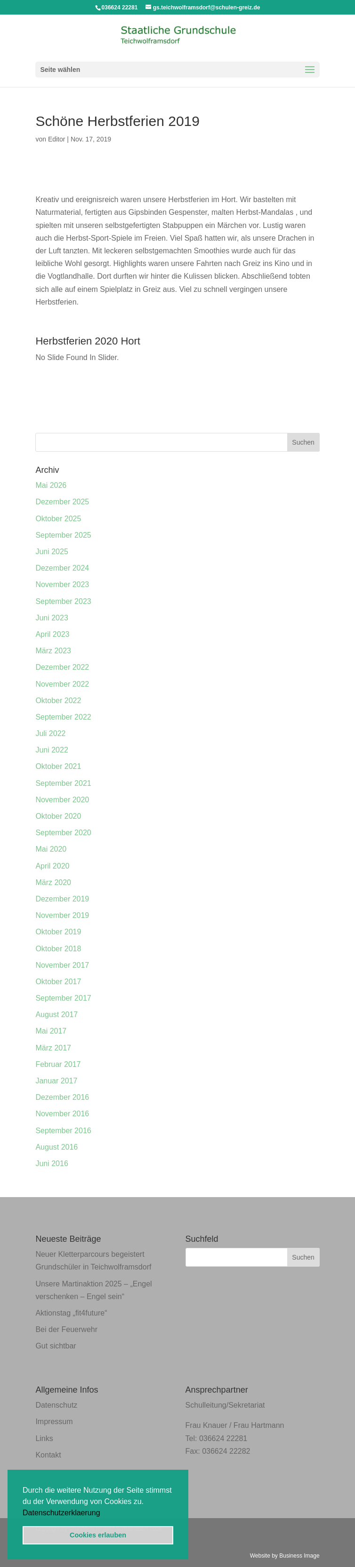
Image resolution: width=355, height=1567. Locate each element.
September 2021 (63, 783)
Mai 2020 (50, 849)
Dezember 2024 (62, 568)
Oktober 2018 (58, 949)
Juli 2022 (50, 733)
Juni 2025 (51, 552)
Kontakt (48, 1455)
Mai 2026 (50, 485)
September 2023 (63, 601)
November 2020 (62, 800)
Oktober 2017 (58, 982)
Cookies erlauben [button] (98, 1535)
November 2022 (62, 684)
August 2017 (56, 1015)
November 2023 (62, 584)
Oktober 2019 (58, 932)
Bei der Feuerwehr (66, 1329)
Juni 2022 (51, 750)
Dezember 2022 (62, 667)
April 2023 (52, 634)
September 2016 (63, 1131)
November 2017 (62, 965)
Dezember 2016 (62, 1097)
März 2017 (53, 1048)
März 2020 (53, 882)
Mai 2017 (50, 1031)
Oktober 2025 (58, 519)
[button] (103, 1513)
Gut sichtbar (55, 1346)
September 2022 (63, 717)
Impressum (54, 1422)
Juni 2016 (51, 1163)
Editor (56, 139)
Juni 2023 (51, 618)
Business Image (299, 1555)
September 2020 (63, 833)
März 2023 (53, 651)
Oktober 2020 (58, 816)
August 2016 (56, 1147)
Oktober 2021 (58, 766)
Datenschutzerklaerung (61, 1513)
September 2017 (63, 998)
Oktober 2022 (58, 701)
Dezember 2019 (62, 899)
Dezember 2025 (62, 502)
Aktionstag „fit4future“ (71, 1313)
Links (44, 1438)
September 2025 (63, 535)
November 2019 (62, 915)
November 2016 (62, 1114)
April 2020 (52, 866)
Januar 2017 (56, 1081)
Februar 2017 (58, 1064)
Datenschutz (56, 1405)
